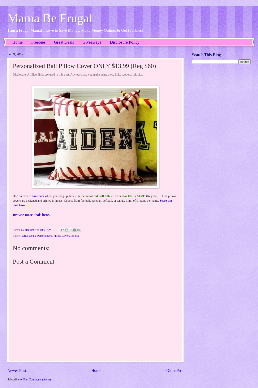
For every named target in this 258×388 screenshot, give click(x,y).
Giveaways (92, 42)
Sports (75, 235)
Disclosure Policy (124, 42)
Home (17, 42)
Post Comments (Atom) (37, 379)
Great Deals (64, 42)
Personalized (44, 235)
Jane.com (38, 196)
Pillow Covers (61, 235)
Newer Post (16, 370)
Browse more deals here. (31, 215)
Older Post (175, 370)
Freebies (38, 42)
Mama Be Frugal (50, 18)
